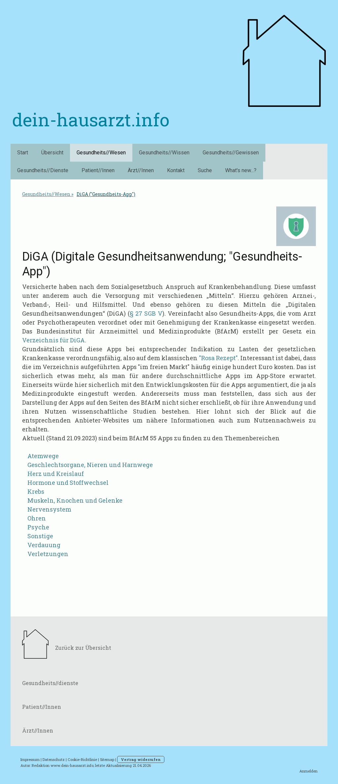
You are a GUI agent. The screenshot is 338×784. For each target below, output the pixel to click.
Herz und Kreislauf (55, 474)
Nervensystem (49, 509)
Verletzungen (46, 554)
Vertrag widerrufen (141, 759)
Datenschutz (54, 759)
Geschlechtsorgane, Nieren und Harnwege (90, 465)
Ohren (36, 518)
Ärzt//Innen (141, 170)
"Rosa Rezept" (218, 358)
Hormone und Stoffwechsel (68, 482)
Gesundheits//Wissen (164, 152)
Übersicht (52, 152)
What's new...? (240, 170)
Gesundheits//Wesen (101, 152)
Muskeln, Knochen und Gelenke (73, 500)
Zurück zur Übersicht (83, 647)
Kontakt (176, 170)
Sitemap (107, 759)
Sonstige (40, 536)
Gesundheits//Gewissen (231, 152)
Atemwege (43, 456)
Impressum (30, 759)
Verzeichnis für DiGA (53, 340)
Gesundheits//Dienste (42, 170)
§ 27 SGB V (146, 313)
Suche (205, 170)
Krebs (35, 491)
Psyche (38, 527)
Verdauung (43, 545)
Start (22, 152)
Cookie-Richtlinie (82, 759)
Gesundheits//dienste (50, 682)
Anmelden (308, 770)
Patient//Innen (98, 170)
